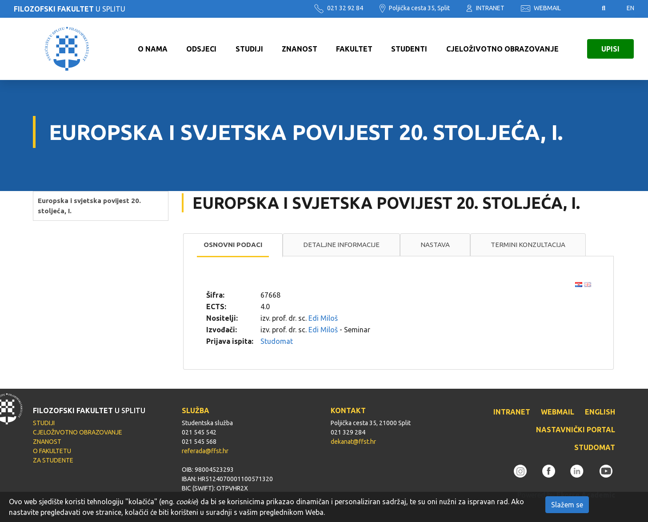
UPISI (610, 49)
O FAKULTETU (52, 450)
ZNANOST (299, 49)
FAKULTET (354, 49)
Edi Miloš (323, 318)
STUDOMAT (594, 447)
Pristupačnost (581, 8)
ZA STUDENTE (53, 460)
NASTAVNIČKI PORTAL (575, 430)
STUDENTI (409, 49)
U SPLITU (69, 9)
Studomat (276, 341)
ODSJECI (201, 49)
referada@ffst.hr (205, 450)
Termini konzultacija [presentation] (528, 244)
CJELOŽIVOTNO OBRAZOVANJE (502, 49)
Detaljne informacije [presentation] (341, 244)
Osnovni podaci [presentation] (233, 244)
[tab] (233, 245)
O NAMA (153, 49)
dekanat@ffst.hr (353, 441)
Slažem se (567, 505)
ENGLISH (600, 412)
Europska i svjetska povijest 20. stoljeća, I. (89, 206)
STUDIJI (249, 49)
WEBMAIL (541, 8)
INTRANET (485, 8)
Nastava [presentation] (435, 244)
